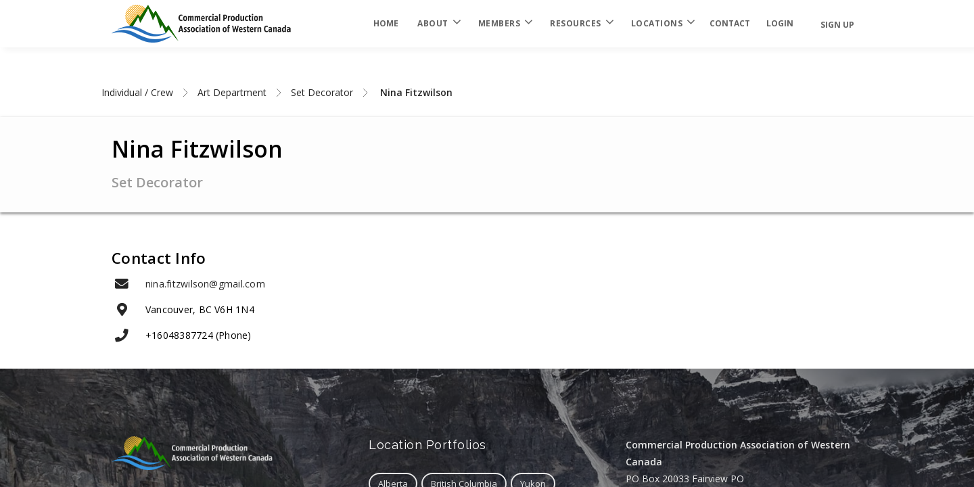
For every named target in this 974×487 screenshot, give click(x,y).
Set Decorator (322, 92)
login (779, 23)
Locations (662, 24)
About (438, 24)
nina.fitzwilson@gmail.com (205, 283)
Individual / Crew (137, 92)
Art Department (232, 92)
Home (385, 23)
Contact (730, 23)
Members (505, 24)
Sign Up (837, 24)
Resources (581, 24)
